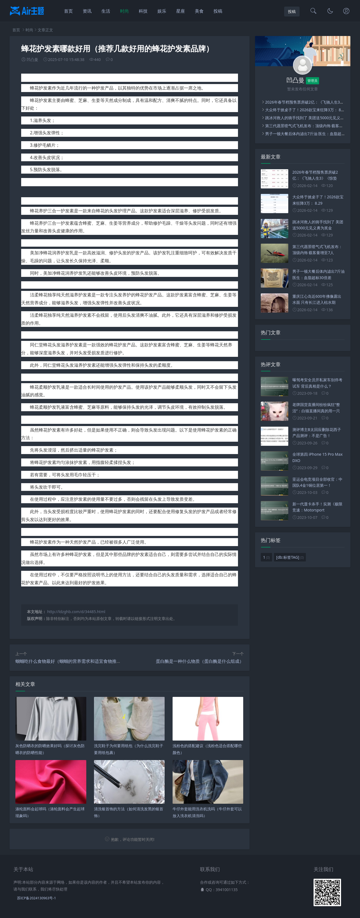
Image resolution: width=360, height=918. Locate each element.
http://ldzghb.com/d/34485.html (76, 611)
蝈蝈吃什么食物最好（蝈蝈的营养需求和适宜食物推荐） (70, 661)
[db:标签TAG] (290, 557)
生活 (105, 11)
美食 (199, 11)
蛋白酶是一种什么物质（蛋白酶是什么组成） (200, 661)
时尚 (124, 11)
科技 (143, 11)
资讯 (87, 11)
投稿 (218, 11)
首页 (68, 11)
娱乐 (161, 11)
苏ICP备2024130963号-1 (36, 898)
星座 (180, 11)
